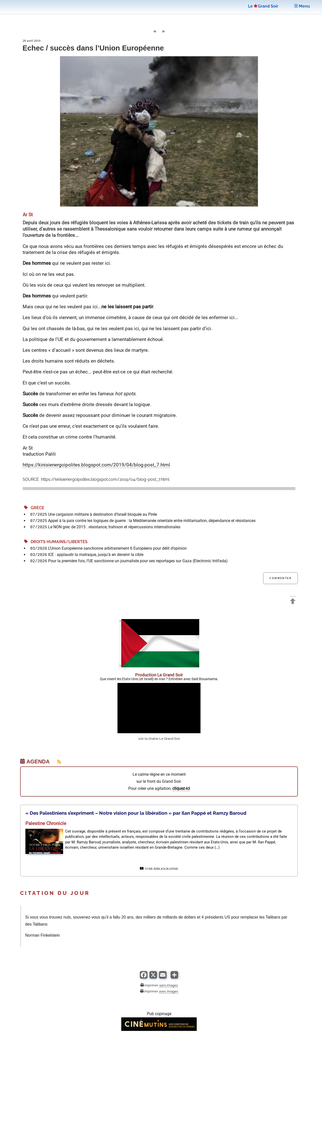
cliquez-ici (181, 788)
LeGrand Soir (263, 6)
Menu (302, 6)
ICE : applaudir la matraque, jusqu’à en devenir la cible (95, 554)
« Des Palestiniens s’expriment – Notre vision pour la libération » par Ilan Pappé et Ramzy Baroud (135, 813)
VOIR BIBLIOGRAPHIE (159, 869)
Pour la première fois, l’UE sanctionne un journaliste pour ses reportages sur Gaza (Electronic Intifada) (138, 560)
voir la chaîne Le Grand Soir (159, 739)
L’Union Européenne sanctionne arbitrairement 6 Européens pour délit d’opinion (117, 548)
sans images (168, 985)
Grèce (34, 507)
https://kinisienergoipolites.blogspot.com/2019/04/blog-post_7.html (96, 465)
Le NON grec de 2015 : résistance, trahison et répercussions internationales (114, 527)
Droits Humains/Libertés (56, 541)
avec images (168, 991)
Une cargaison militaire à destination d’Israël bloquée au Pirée (102, 514)
